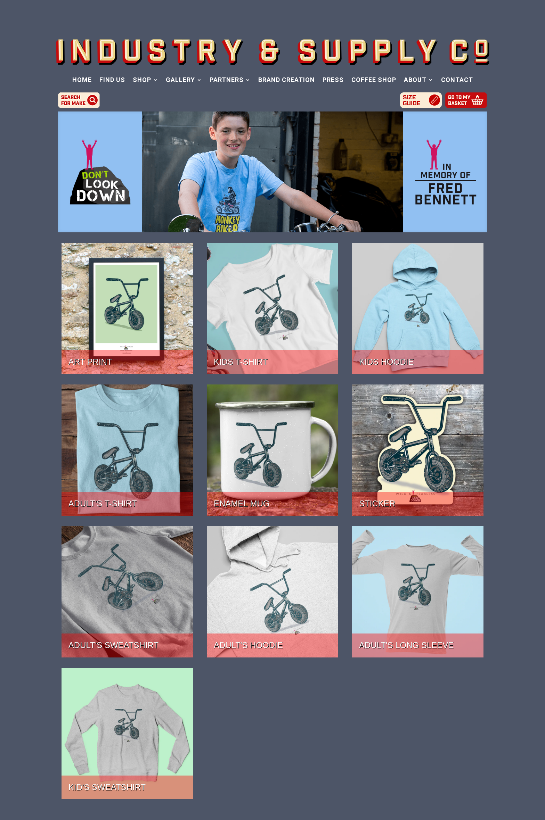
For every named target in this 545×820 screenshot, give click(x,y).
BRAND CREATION (286, 80)
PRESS (333, 80)
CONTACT (457, 80)
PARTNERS (227, 80)
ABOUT (415, 80)
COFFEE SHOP (373, 80)
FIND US (112, 80)
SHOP (142, 80)
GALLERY (180, 80)
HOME (82, 80)
